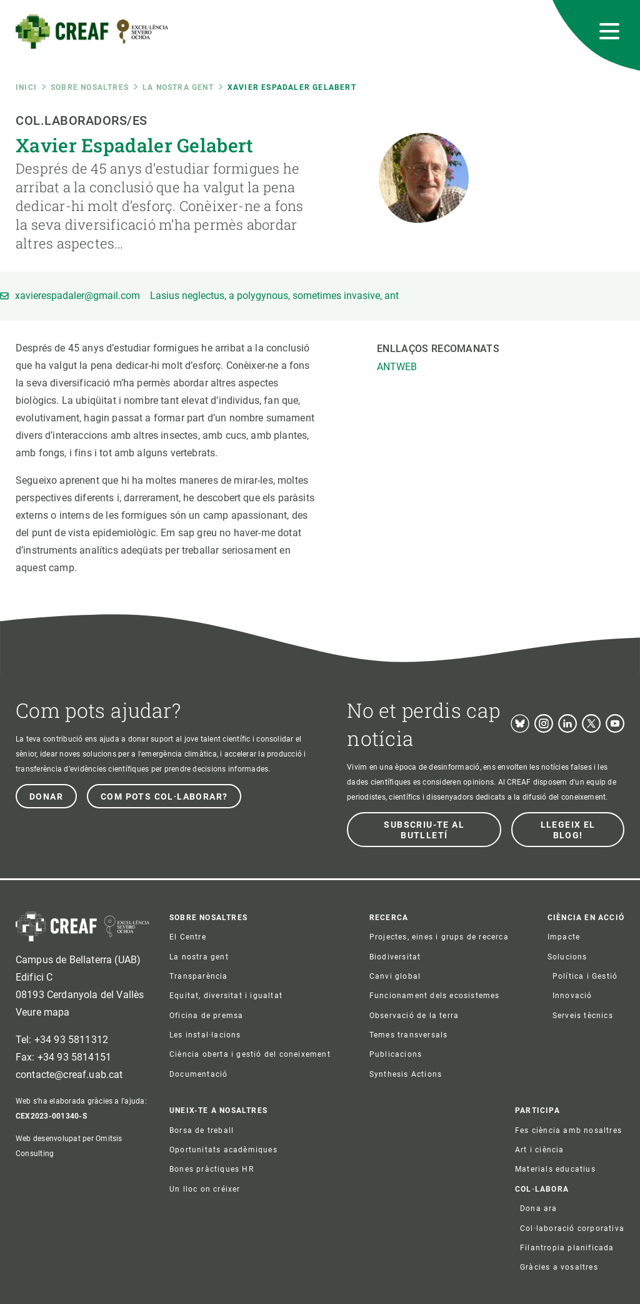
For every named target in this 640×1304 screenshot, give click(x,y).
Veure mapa (43, 1012)
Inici (26, 87)
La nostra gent (178, 87)
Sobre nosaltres (90, 87)
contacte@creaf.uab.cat (69, 1075)
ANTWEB (397, 367)
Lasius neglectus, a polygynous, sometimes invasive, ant (274, 295)
